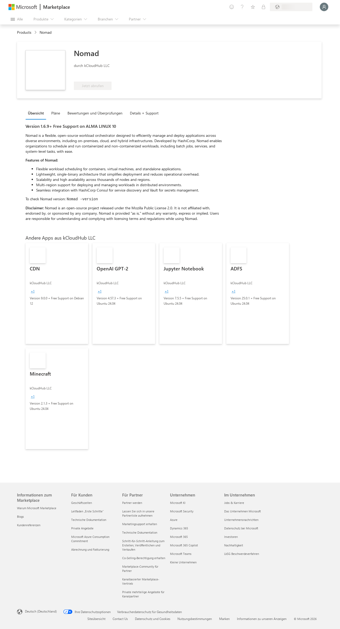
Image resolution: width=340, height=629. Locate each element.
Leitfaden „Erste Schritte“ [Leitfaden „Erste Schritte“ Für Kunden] (87, 511)
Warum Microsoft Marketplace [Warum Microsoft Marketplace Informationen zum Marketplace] (36, 508)
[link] (57, 293)
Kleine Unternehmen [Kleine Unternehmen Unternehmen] (183, 562)
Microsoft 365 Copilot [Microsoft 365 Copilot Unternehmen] (184, 545)
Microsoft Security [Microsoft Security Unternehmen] (181, 511)
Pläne (55, 113)
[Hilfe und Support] (242, 7)
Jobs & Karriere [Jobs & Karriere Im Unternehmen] (234, 503)
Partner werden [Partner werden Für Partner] (132, 503)
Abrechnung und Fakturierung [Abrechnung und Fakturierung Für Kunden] (90, 549)
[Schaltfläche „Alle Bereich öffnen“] (16, 19)
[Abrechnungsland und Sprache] (291, 7)
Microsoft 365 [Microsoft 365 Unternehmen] (179, 537)
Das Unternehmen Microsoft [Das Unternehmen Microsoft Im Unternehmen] (242, 511)
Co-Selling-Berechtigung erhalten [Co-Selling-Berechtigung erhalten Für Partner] (143, 558)
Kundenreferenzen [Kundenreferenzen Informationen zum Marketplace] (28, 525)
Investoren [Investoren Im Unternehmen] (231, 537)
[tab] (37, 113)
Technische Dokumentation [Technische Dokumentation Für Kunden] (88, 520)
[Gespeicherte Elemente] (253, 7)
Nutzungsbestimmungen (194, 619)
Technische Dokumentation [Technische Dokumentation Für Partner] (139, 532)
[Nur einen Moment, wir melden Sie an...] (324, 7)
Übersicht (36, 113)
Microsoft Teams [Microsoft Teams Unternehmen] (181, 554)
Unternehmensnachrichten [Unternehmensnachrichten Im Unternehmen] (241, 520)
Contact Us (120, 619)
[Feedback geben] (231, 7)
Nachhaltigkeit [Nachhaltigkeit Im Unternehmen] (233, 545)
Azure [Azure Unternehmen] (173, 520)
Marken (224, 619)
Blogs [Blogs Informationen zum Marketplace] (20, 516)
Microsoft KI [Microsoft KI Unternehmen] (177, 503)
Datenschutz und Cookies (152, 619)
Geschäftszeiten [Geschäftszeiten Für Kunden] (81, 503)
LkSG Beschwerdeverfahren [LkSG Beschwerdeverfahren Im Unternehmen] (241, 554)
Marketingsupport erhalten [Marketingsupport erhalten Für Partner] (139, 524)
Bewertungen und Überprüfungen (94, 113)
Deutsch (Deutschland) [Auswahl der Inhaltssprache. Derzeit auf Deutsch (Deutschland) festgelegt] (41, 611)
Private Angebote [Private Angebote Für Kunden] (82, 528)
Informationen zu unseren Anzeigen (262, 619)
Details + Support (144, 113)
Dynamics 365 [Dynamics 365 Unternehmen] (179, 528)
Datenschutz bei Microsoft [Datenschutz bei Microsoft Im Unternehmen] (241, 528)
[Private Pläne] (263, 7)
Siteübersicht (96, 619)
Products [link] (24, 32)
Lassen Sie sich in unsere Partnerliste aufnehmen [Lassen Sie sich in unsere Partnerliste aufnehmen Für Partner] (138, 513)
